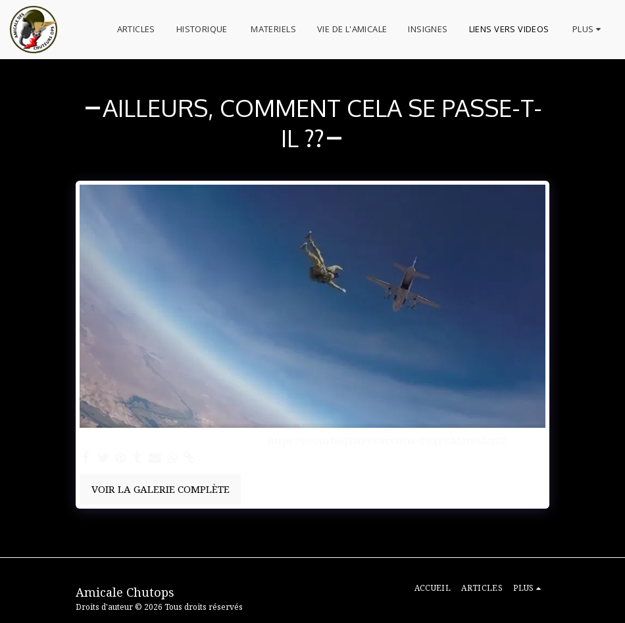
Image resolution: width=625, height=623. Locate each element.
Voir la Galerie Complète (160, 489)
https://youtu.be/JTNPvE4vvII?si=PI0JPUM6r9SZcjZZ (387, 440)
